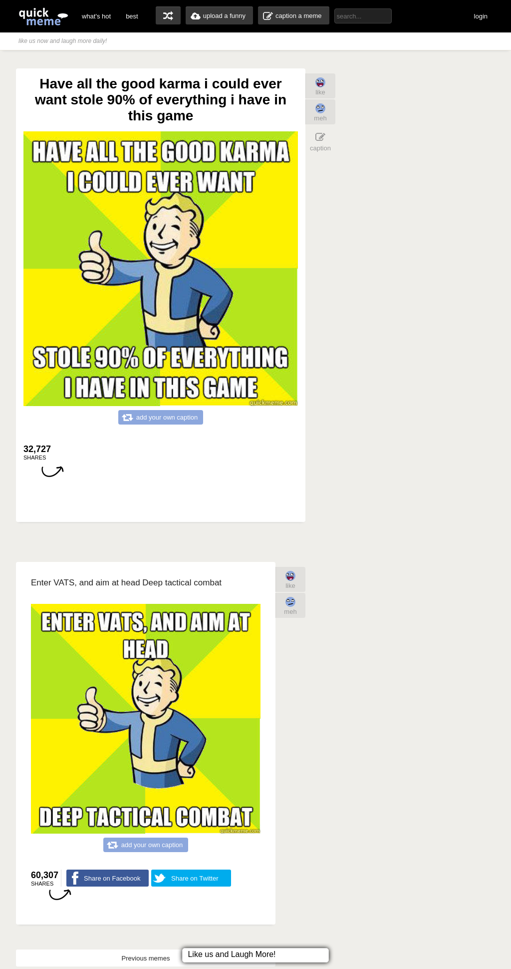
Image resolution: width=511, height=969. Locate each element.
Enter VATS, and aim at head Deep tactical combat (126, 582)
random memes (168, 15)
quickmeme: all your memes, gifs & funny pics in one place (43, 16)
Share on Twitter (194, 878)
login (481, 16)
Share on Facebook (112, 878)
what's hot (96, 16)
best (132, 16)
